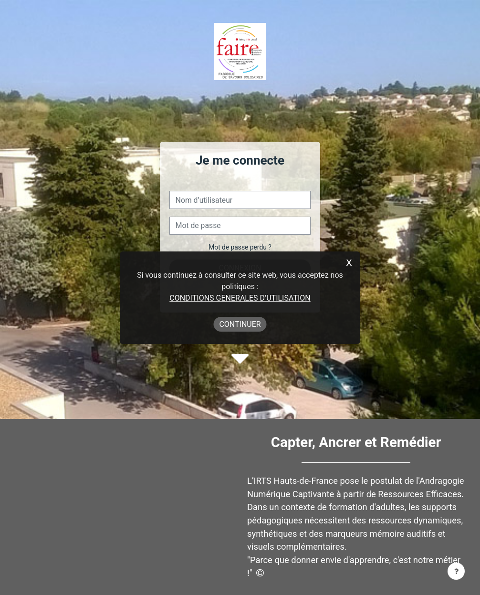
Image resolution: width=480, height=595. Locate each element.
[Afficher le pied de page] (456, 571)
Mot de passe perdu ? (240, 247)
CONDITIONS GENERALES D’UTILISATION (239, 298)
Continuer (240, 324)
